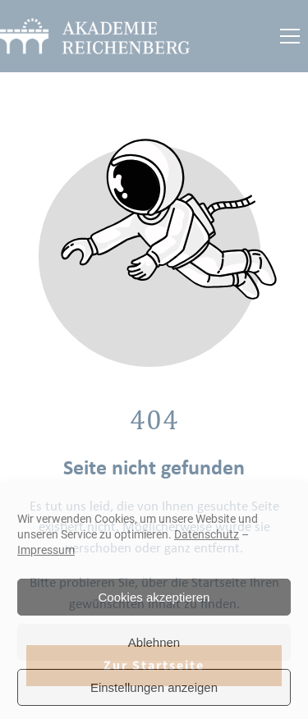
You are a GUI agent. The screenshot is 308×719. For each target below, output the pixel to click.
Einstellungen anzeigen (154, 687)
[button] (290, 36)
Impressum (46, 549)
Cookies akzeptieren (154, 597)
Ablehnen (154, 642)
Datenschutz (206, 534)
